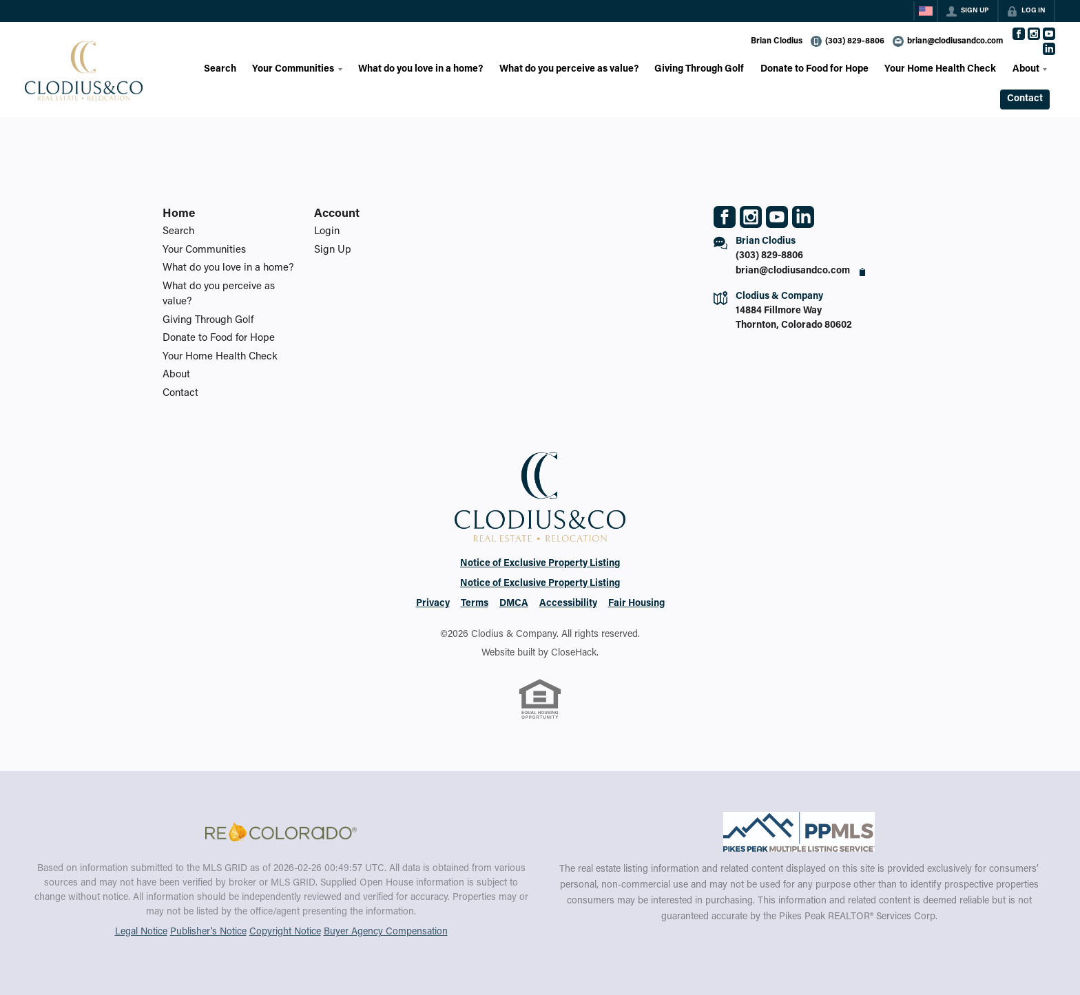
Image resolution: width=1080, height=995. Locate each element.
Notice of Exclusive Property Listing (540, 564)
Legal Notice (141, 932)
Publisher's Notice (208, 932)
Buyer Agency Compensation (386, 932)
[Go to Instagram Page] (1034, 34)
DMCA (513, 604)
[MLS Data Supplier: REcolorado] (281, 831)
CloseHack (573, 653)
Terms (474, 604)
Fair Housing (636, 604)
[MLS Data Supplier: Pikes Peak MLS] (799, 831)
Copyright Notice (285, 932)
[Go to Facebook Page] (1019, 34)
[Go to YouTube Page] (1049, 34)
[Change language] (925, 11)
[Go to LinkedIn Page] (1049, 49)
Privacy (433, 604)
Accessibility (568, 604)
